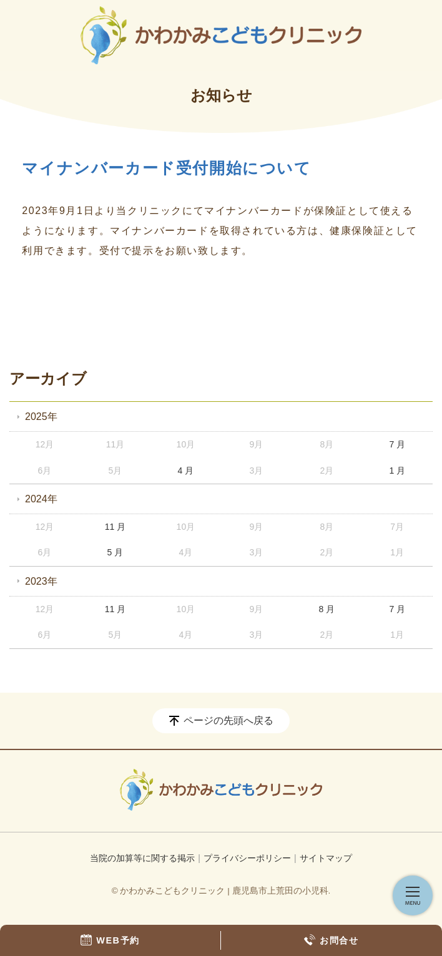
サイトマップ (326, 858)
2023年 (41, 581)
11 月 (115, 527)
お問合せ (331, 939)
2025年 (41, 416)
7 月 (397, 444)
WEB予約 (110, 939)
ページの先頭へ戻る (228, 720)
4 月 (186, 471)
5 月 (115, 552)
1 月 (397, 471)
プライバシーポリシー (247, 858)
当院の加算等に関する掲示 (142, 858)
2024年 (41, 499)
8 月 (326, 609)
